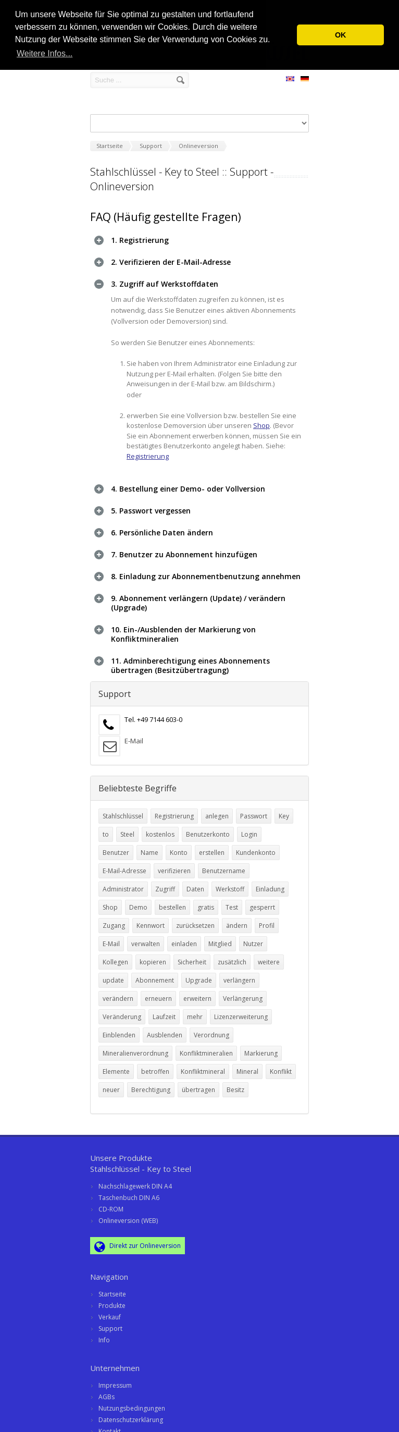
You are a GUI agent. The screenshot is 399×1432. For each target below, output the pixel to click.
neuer (111, 1084)
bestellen (172, 901)
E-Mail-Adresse (124, 865)
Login (249, 828)
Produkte (112, 1299)
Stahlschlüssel (123, 810)
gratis (205, 901)
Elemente (116, 1065)
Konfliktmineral (203, 1065)
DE (305, 80)
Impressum (115, 1379)
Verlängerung (243, 992)
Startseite (112, 1288)
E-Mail (133, 735)
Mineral (247, 1065)
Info (104, 1334)
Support (110, 1322)
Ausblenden (164, 1029)
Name (149, 846)
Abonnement (154, 974)
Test (232, 901)
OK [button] (340, 35)
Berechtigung (150, 1084)
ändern (236, 919)
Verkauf (109, 1311)
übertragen (198, 1084)
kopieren (153, 956)
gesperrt (262, 901)
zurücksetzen (195, 919)
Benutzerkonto (208, 828)
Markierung (261, 1047)
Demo (138, 901)
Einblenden (119, 1029)
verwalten (145, 938)
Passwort (253, 810)
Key (284, 810)
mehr (195, 1011)
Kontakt (109, 1425)
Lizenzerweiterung (241, 1011)
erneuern (158, 992)
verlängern (239, 974)
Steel (127, 828)
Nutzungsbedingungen (131, 1402)
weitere (269, 956)
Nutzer (253, 938)
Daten (195, 883)
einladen (184, 938)
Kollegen (115, 956)
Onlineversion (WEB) (128, 1214)
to (106, 828)
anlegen (217, 810)
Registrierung (148, 456)
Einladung (270, 883)
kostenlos (160, 828)
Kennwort (150, 919)
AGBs (106, 1391)
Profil (267, 919)
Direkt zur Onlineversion (137, 1240)
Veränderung (122, 1011)
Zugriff (165, 883)
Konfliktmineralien (206, 1047)
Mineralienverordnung (135, 1047)
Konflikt (281, 1065)
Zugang (114, 919)
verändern (118, 992)
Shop (261, 425)
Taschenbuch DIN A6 (128, 1192)
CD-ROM (110, 1203)
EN (290, 80)
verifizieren (174, 865)
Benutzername (223, 865)
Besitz (235, 1084)
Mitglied (220, 938)
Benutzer (116, 846)
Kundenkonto (256, 846)
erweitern (197, 992)
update (113, 974)
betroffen (155, 1065)
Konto (179, 846)
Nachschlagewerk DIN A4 (135, 1180)
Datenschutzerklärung (130, 1414)
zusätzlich (232, 956)
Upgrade (198, 974)
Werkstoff (230, 883)
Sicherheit (192, 956)
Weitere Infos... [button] (44, 53)
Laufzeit (164, 1011)
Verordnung (211, 1029)
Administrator (123, 883)
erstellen (212, 846)
